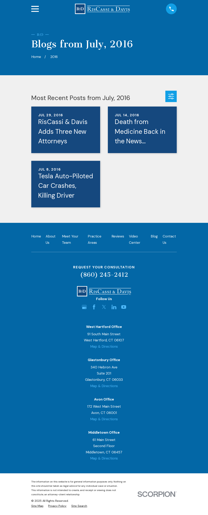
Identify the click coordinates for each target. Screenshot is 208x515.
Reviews (118, 236)
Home (36, 236)
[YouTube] (123, 307)
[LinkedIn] (114, 307)
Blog (154, 236)
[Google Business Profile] (84, 307)
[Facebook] (94, 307)
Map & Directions (104, 346)
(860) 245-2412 (104, 274)
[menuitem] (37, 506)
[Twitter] (104, 307)
